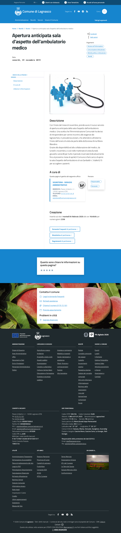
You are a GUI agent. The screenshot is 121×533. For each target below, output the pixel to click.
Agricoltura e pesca (43, 350)
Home (14, 28)
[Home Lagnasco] (34, 11)
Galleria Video (99, 363)
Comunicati (82, 399)
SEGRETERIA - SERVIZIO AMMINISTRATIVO (62, 183)
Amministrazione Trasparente (22, 456)
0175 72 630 (19, 419)
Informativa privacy (18, 486)
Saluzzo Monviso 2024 (69, 470)
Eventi (97, 350)
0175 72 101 (19, 416)
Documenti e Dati (18, 360)
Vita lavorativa (62, 373)
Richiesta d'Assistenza (19, 476)
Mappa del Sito (17, 506)
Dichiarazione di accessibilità (21, 460)
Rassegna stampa (84, 370)
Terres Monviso (66, 456)
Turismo (59, 370)
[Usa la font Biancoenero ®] (51, 2)
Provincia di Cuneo (43, 460)
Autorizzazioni (41, 363)
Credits (14, 496)
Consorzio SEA (42, 470)
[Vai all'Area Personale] (94, 2)
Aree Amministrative (19, 353)
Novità (21, 28)
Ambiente (40, 353)
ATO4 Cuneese (42, 476)
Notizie (80, 350)
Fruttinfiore (41, 466)
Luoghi (97, 353)
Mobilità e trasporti (63, 353)
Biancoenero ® (69, 527)
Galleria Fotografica (101, 360)
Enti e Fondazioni (18, 363)
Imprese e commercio (64, 350)
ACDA (39, 473)
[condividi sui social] (92, 34)
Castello (81, 360)
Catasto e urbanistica (44, 366)
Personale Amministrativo (21, 366)
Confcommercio (66, 473)
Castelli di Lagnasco (43, 463)
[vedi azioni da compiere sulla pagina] (92, 37)
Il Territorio (98, 357)
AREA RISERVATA (59, 529)
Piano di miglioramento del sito (22, 463)
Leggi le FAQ (16, 466)
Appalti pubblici (42, 360)
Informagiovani (83, 383)
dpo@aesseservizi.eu (73, 441)
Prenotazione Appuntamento (22, 470)
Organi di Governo (18, 350)
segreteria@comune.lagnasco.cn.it (64, 198)
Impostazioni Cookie (19, 493)
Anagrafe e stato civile (44, 357)
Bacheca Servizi (17, 479)
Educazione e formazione (45, 373)
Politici (14, 370)
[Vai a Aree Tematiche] (71, 2)
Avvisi (28, 28)
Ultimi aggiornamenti (19, 499)
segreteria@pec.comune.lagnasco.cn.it (30, 426)
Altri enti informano (85, 380)
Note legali (16, 489)
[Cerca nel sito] (104, 11)
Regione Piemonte (43, 456)
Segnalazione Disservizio (20, 473)
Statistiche (16, 502)
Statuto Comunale (18, 483)
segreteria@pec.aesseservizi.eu (75, 443)
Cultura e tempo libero (44, 370)
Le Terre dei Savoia (67, 466)
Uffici (14, 357)
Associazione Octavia (68, 460)
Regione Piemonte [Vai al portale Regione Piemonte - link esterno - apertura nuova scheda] (19, 2)
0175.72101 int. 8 (67, 193)
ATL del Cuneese (67, 463)
